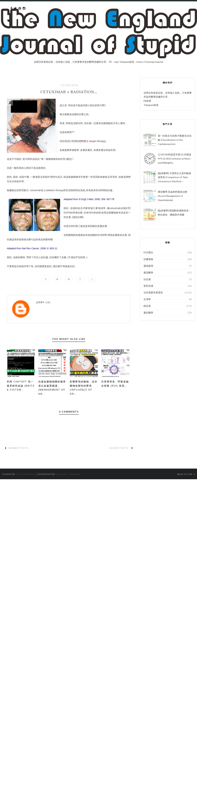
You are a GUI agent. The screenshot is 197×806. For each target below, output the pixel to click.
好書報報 (148, 259)
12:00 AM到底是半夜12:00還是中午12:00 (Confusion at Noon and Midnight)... (174, 158)
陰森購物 (73, 177)
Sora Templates (25, 474)
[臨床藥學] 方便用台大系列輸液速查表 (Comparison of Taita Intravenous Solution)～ (174, 177)
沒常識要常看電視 (69, 85)
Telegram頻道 (151, 104)
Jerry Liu (43, 302)
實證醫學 (148, 272)
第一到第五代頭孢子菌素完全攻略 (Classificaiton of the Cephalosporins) (174, 139)
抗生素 (147, 279)
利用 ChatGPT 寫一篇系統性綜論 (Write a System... (21, 385)
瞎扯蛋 (147, 305)
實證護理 (148, 265)
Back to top (186, 474)
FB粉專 (147, 100)
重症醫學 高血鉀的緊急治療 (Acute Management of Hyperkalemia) (172, 195)
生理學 (147, 299)
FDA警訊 (148, 252)
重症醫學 (148, 312)
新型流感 (148, 285)
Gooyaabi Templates (68, 474)
